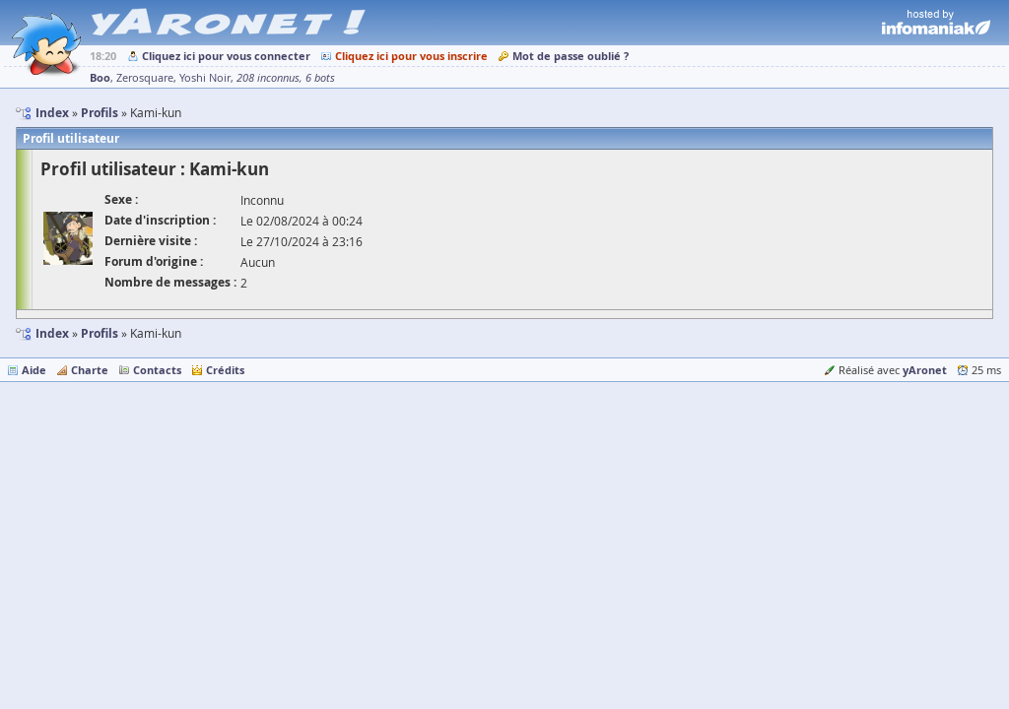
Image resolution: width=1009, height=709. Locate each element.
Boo (100, 77)
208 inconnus (268, 78)
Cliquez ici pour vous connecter (226, 55)
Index (52, 333)
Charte (89, 369)
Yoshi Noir (205, 78)
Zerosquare (144, 78)
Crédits (225, 369)
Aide (34, 369)
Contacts (157, 369)
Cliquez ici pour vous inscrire (411, 55)
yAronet (925, 369)
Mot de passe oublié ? (570, 55)
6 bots (320, 78)
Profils (99, 333)
